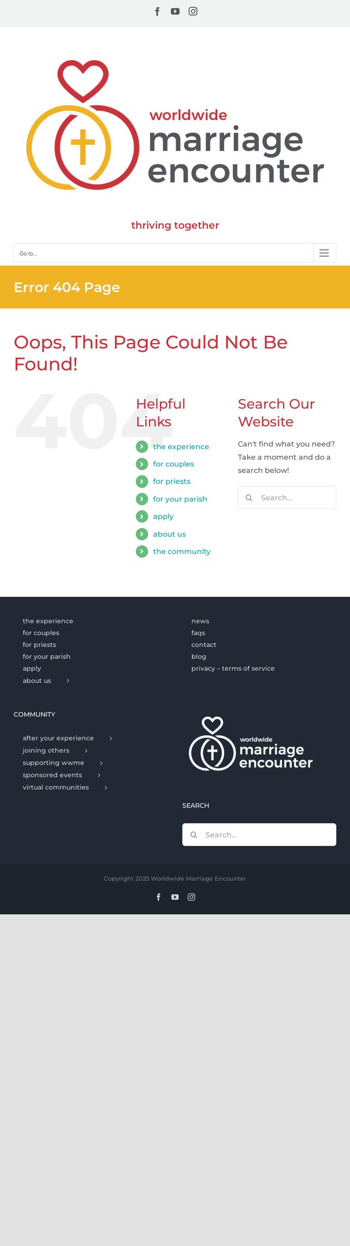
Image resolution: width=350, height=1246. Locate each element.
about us (169, 534)
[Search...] (287, 497)
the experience (181, 446)
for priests (171, 481)
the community (182, 551)
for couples (173, 464)
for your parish (180, 499)
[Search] (249, 497)
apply (163, 516)
